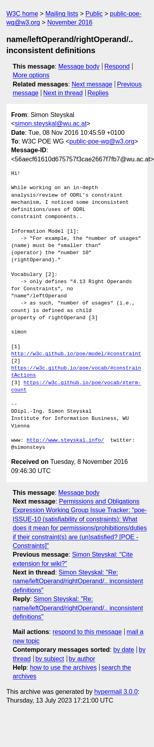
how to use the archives (63, 667)
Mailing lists (61, 13)
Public (94, 13)
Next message (92, 84)
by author (82, 658)
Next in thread (63, 93)
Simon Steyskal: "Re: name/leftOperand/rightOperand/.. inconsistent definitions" (78, 581)
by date (123, 649)
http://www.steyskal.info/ (65, 440)
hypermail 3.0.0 (115, 691)
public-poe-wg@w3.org (102, 141)
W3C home (22, 13)
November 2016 (69, 22)
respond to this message (86, 631)
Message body (79, 66)
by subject (49, 658)
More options (31, 75)
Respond (117, 66)
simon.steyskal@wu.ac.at (51, 123)
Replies (97, 93)
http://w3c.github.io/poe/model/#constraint (76, 354)
